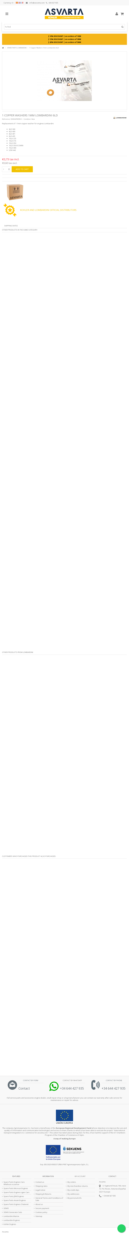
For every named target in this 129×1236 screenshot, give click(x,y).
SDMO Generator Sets (13, 1212)
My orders (71, 1182)
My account (80, 1176)
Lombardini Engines (12, 1220)
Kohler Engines (10, 1224)
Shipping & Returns (43, 1194)
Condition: (27, 119)
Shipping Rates (11, 225)
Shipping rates (41, 1186)
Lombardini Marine (11, 1216)
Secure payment (42, 1208)
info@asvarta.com (35, 3)
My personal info (74, 1198)
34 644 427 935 (110, 1196)
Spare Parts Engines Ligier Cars (16, 1192)
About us (39, 1204)
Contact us (39, 1182)
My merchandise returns (77, 1186)
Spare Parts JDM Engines (14, 1196)
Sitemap (38, 1216)
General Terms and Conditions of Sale (49, 1199)
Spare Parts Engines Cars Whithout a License (14, 1183)
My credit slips (73, 1190)
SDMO (6, 1208)
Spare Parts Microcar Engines (16, 1188)
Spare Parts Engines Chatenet (16, 1204)
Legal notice (40, 1190)
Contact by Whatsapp (72, 1080)
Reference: (6, 119)
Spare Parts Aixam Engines (15, 1200)
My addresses (73, 1194)
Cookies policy (41, 1212)
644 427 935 (52, 3)
